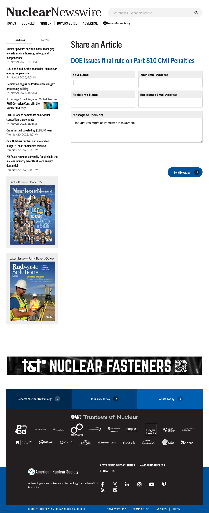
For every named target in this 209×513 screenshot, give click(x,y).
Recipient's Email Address (158, 94)
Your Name (81, 74)
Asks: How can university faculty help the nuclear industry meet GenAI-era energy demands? (32, 161)
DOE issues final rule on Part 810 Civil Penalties (133, 60)
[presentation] (101, 154)
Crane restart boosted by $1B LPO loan (29, 130)
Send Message (187, 172)
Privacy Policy (116, 509)
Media (177, 509)
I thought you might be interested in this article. (137, 130)
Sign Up (45, 23)
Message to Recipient (88, 115)
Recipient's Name (85, 94)
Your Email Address (154, 74)
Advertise (90, 23)
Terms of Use (140, 509)
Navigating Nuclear (152, 465)
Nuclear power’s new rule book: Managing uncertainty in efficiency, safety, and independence (30, 53)
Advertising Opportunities (117, 465)
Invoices (161, 509)
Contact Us (107, 471)
